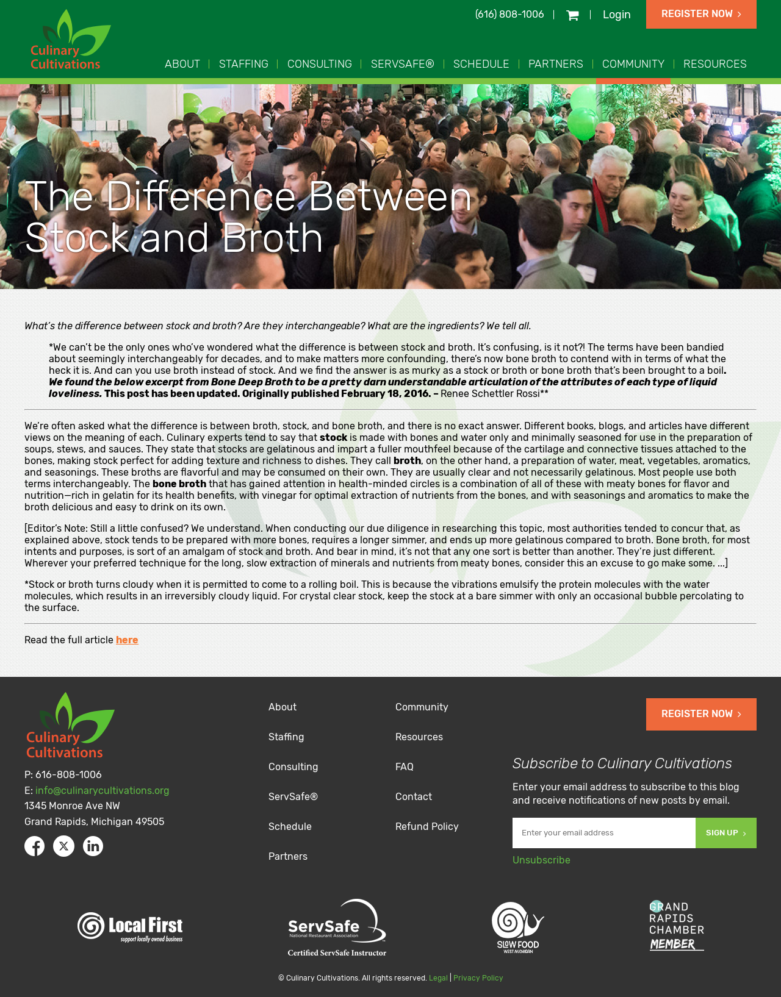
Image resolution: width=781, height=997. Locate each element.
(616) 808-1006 (509, 14)
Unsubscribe (541, 860)
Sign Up (726, 832)
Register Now (701, 14)
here (127, 640)
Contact (413, 796)
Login (617, 14)
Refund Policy (427, 826)
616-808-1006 (68, 775)
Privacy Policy (478, 978)
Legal (438, 978)
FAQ (404, 767)
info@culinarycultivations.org (102, 790)
